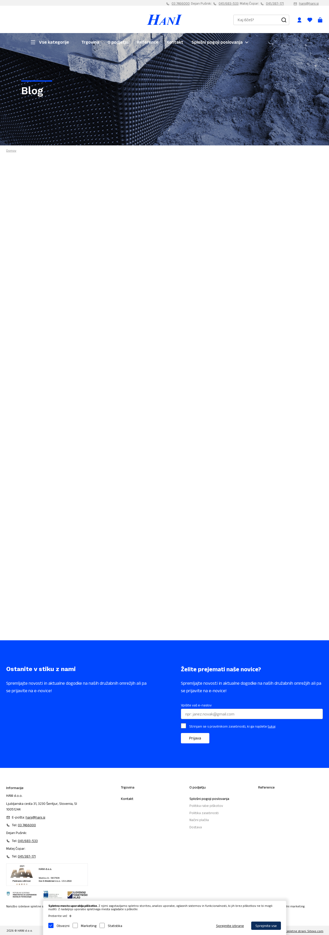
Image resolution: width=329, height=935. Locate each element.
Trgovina (90, 42)
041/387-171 (275, 3)
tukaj (272, 726)
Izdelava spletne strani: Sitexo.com (298, 931)
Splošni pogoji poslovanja (217, 42)
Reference (147, 42)
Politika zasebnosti (204, 813)
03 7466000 (181, 3)
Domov (11, 150)
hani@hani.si (309, 3)
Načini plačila (199, 820)
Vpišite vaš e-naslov (196, 705)
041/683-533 (229, 3)
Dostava (195, 827)
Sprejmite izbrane (230, 926)
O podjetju (118, 42)
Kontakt (175, 42)
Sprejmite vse (266, 926)
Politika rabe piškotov (206, 806)
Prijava (195, 738)
